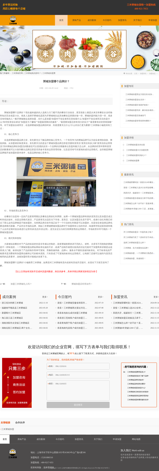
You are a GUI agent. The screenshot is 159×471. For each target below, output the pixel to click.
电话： (51, 375)
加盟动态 (152, 73)
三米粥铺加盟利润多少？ (136, 155)
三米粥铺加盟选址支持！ (135, 100)
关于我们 (137, 20)
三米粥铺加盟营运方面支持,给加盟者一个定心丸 (140, 94)
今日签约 (107, 20)
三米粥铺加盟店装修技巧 (135, 116)
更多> (45, 297)
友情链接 (5, 422)
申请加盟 (153, 20)
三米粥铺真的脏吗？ (32, 73)
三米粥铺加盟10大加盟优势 (137, 150)
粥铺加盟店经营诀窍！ (82, 284)
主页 (135, 73)
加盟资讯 (122, 20)
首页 (61, 20)
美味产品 (76, 20)
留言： (51, 384)
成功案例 (92, 20)
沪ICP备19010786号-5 (101, 468)
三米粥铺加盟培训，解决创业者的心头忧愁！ (140, 110)
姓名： (51, 366)
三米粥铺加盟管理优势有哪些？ (138, 121)
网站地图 (136, 439)
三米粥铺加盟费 (48, 73)
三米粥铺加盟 (7, 429)
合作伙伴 (20, 422)
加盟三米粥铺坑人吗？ (21, 284)
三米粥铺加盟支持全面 (135, 145)
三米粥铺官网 (17, 73)
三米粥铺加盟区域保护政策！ (137, 105)
